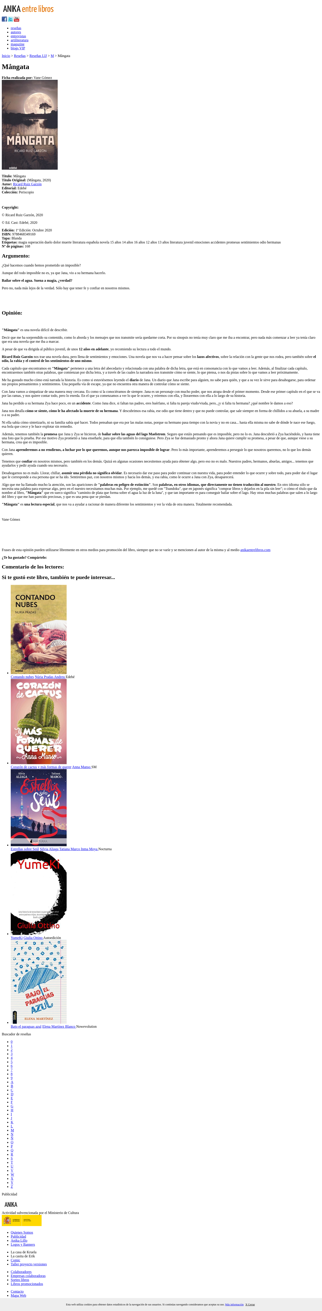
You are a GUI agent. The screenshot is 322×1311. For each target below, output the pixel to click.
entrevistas (18, 36)
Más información (234, 1304)
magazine (17, 44)
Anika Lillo (19, 1240)
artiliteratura (19, 40)
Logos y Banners (23, 1244)
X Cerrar (250, 1304)
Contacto (17, 1291)
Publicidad (18, 1236)
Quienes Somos (22, 1232)
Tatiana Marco (70, 849)
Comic (15, 1260)
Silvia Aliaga (49, 849)
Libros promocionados (27, 1284)
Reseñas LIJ (38, 56)
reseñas (16, 28)
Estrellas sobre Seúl (25, 849)
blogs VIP (18, 48)
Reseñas (19, 56)
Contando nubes (22, 677)
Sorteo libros (20, 1280)
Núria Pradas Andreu (50, 677)
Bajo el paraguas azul (26, 1026)
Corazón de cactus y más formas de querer (41, 767)
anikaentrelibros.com (255, 550)
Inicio (6, 56)
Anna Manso (81, 767)
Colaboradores (21, 1272)
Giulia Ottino (33, 938)
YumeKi (17, 938)
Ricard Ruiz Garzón (27, 184)
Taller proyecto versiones (29, 1264)
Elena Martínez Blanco (59, 1026)
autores (16, 32)
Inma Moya (89, 849)
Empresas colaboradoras (28, 1276)
